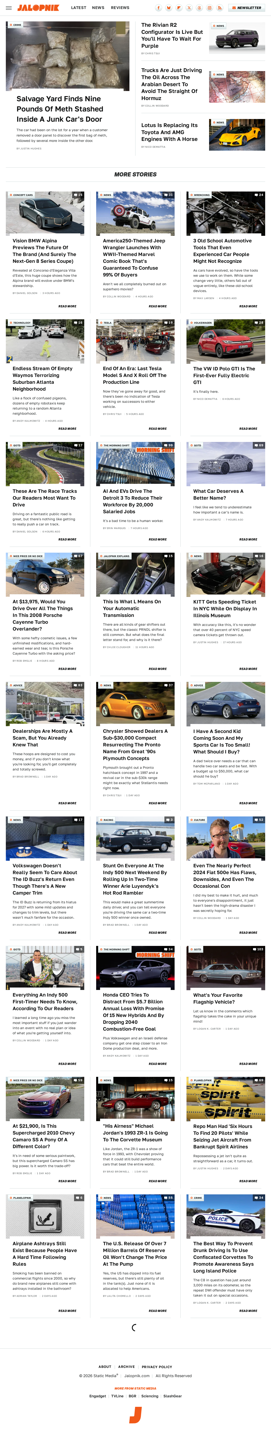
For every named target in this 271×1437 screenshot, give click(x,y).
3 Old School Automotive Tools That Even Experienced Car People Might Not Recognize (222, 251)
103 (260, 949)
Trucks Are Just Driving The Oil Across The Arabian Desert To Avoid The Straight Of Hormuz (171, 84)
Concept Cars (23, 194)
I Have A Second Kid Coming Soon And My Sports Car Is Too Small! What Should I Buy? (221, 741)
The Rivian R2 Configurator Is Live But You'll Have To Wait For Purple (172, 35)
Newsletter (246, 7)
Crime (17, 24)
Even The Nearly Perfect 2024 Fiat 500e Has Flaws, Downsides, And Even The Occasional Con (224, 876)
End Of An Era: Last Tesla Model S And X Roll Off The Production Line (135, 375)
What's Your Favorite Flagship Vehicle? (218, 998)
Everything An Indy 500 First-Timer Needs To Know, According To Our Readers (45, 1001)
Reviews (120, 7)
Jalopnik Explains (116, 556)
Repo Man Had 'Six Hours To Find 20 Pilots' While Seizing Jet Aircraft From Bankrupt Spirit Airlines (222, 1136)
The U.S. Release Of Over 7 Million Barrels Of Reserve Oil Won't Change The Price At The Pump (135, 1254)
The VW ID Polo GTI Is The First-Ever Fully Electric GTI (224, 375)
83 (80, 685)
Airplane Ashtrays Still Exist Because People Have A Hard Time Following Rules (45, 1254)
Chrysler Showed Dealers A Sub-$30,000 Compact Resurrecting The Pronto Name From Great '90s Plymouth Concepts (135, 744)
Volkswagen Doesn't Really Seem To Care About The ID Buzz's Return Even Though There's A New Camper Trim (45, 879)
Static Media (104, 1375)
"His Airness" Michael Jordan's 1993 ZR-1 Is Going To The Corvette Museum (135, 1133)
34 (171, 949)
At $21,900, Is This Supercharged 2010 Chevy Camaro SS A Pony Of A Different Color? (44, 1136)
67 (80, 556)
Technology (22, 322)
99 (171, 445)
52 (261, 820)
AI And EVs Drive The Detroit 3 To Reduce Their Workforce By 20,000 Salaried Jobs (132, 501)
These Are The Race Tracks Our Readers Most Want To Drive (45, 498)
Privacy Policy (157, 1367)
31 (171, 195)
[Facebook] (158, 7)
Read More (67, 306)
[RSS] (219, 7)
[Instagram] (209, 7)
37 (171, 685)
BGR (132, 1396)
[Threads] (199, 7)
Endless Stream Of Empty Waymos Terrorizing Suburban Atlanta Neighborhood (43, 379)
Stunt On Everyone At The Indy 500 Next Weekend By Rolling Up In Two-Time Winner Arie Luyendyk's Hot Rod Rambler (135, 879)
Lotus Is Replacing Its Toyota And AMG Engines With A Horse (169, 132)
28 (261, 323)
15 (80, 195)
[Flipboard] (179, 7)
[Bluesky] (168, 7)
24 (261, 195)
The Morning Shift (116, 445)
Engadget (97, 1396)
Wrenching (202, 194)
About (105, 1367)
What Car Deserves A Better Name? (218, 494)
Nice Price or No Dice (27, 556)
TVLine (117, 1396)
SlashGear (172, 1396)
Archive (126, 1367)
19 (171, 323)
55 (171, 1198)
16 (80, 323)
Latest (78, 7)
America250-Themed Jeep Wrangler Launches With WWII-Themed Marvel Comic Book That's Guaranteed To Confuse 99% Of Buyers (134, 258)
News (98, 7)
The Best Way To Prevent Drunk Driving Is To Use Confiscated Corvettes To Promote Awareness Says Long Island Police (223, 1257)
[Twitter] (189, 7)
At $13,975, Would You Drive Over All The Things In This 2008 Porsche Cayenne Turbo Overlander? (43, 615)
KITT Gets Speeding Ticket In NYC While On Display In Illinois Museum (225, 608)
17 (80, 445)
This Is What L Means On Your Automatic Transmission (132, 608)
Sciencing (149, 1396)
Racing (108, 819)
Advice (17, 685)
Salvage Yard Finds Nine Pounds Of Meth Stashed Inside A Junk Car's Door (60, 108)
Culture (199, 819)
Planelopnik (203, 1080)
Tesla (107, 322)
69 (261, 445)
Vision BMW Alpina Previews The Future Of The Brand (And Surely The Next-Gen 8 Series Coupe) (44, 251)
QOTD (16, 445)
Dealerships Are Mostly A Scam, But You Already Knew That (43, 738)
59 (80, 1080)
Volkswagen (203, 322)
